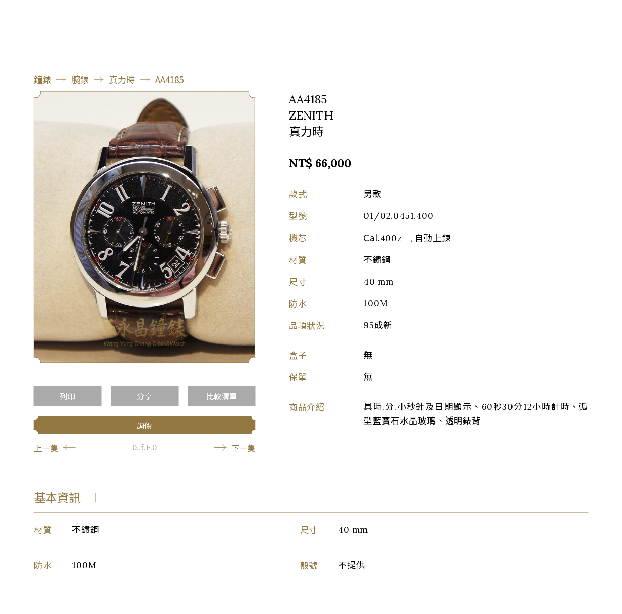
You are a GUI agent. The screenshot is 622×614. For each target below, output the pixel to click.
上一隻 (55, 448)
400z (391, 238)
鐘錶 (42, 79)
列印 (67, 396)
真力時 (122, 79)
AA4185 (169, 79)
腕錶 (80, 79)
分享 (144, 396)
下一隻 (234, 448)
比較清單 (221, 396)
